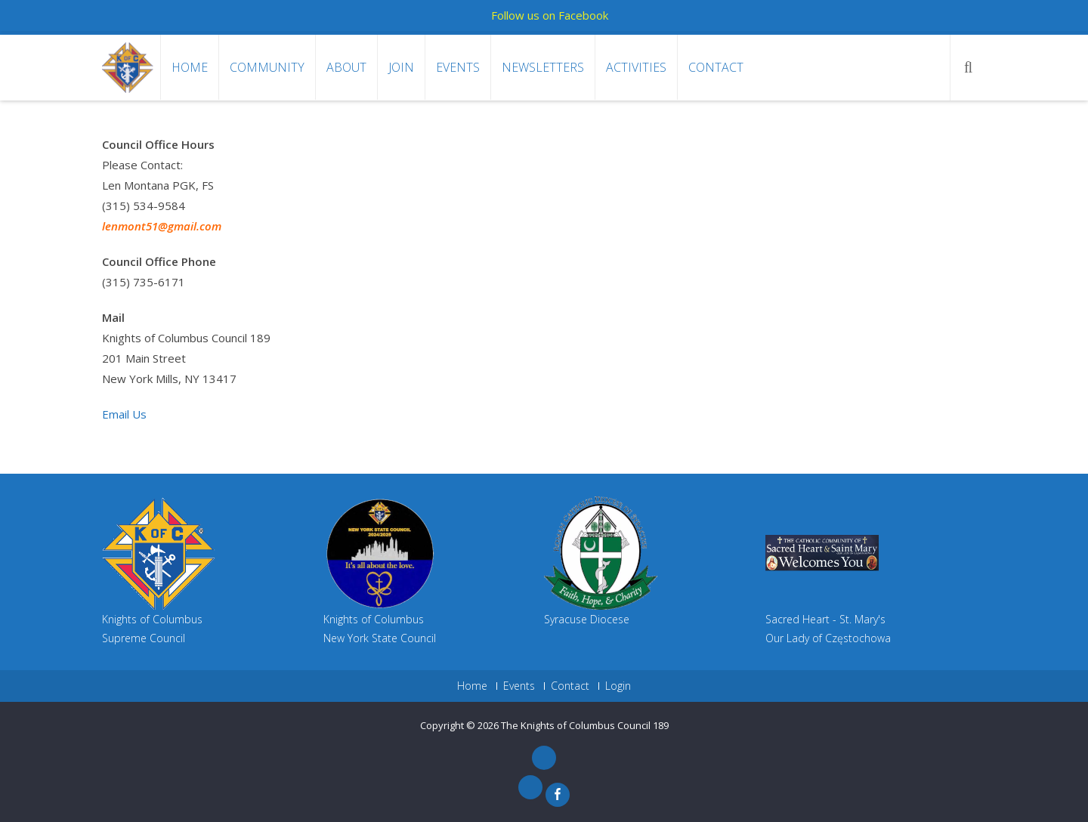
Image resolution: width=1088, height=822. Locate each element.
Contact (715, 67)
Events (458, 67)
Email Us (124, 414)
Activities (636, 67)
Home (190, 67)
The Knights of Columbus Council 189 (585, 725)
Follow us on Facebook (549, 15)
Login (618, 686)
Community (267, 67)
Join (401, 67)
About (346, 67)
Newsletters (543, 67)
